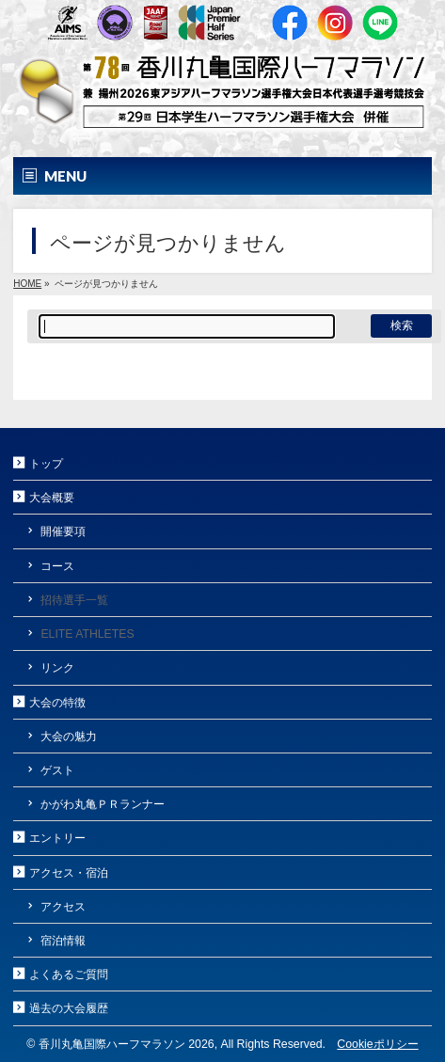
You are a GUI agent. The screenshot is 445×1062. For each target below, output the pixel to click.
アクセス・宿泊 (68, 873)
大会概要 (51, 497)
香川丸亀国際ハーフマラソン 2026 (127, 1044)
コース (57, 566)
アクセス (63, 906)
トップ (46, 463)
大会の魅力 (68, 736)
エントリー (57, 838)
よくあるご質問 (68, 974)
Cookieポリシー (377, 1044)
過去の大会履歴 (68, 1008)
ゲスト (57, 770)
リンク (57, 667)
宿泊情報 (63, 940)
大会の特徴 (57, 702)
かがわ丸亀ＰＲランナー (102, 804)
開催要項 (63, 531)
